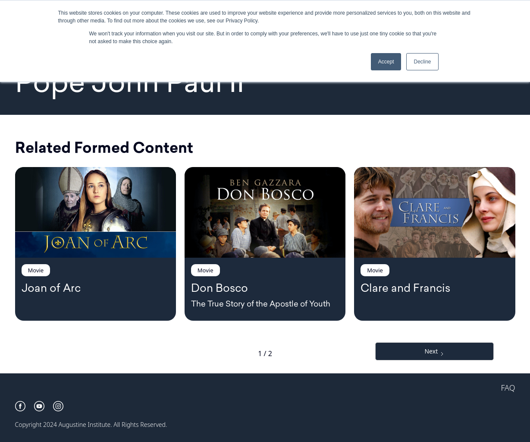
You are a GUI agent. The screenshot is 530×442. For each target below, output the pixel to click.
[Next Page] (434, 351)
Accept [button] (386, 62)
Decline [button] (422, 62)
